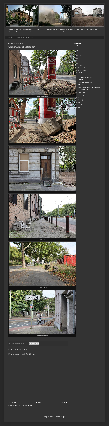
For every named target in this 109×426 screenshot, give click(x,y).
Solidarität (80, 84)
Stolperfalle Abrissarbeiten (85, 82)
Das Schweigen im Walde (85, 77)
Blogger (63, 417)
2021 (78, 48)
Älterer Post (64, 402)
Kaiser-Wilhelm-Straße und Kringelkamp (89, 87)
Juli (79, 97)
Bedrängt (80, 80)
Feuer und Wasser (83, 75)
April (79, 105)
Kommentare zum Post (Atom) (23, 405)
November (81, 70)
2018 (78, 51)
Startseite (10, 37)
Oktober (80, 72)
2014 (78, 61)
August (80, 95)
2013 (78, 63)
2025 (78, 46)
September (81, 92)
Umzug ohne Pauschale (84, 89)
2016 (78, 56)
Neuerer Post (12, 402)
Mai (79, 102)
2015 (78, 58)
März (79, 107)
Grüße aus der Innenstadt (24, 37)
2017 (78, 53)
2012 (78, 65)
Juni (79, 100)
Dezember (81, 68)
